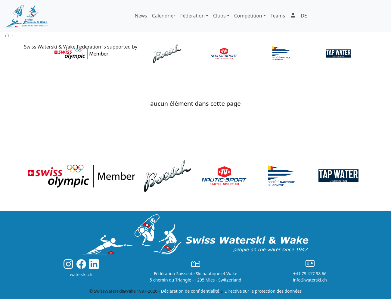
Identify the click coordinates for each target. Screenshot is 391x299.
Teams (278, 15)
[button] (292, 16)
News (141, 15)
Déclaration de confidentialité (190, 291)
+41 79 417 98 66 (310, 273)
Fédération (192, 15)
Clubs (219, 15)
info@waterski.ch (310, 280)
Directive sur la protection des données (263, 291)
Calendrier (163, 15)
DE (304, 15)
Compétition (248, 15)
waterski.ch (81, 274)
